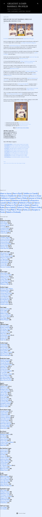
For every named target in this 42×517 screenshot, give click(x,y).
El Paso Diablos (4, 310)
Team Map (27, 11)
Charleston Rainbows (5, 416)
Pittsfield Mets (3, 464)
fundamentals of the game (28, 38)
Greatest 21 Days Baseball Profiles (17, 5)
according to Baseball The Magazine (28, 42)
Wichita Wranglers (4, 319)
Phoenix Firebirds (4, 261)
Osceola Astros (4, 369)
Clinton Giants (3, 392)
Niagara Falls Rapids (5, 461)
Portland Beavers (4, 262)
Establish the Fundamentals (23, 125)
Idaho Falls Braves (4, 484)
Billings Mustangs (4, 476)
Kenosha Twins (4, 394)
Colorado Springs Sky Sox (6, 256)
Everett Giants (3, 440)
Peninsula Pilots (4, 350)
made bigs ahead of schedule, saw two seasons (16, 148)
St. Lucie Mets (3, 372)
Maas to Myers (13, 203)
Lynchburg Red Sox (5, 349)
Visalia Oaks (3, 340)
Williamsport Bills (4, 284)
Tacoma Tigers (3, 264)
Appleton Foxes (4, 386)
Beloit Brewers (3, 388)
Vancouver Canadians (5, 267)
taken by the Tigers (33, 57)
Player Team (21, 11)
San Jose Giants (4, 336)
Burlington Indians (4, 492)
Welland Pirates (4, 470)
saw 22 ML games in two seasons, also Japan (16, 152)
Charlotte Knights (4, 292)
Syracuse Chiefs (4, 245)
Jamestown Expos (4, 459)
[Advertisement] (21, 175)
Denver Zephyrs (4, 223)
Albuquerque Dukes (5, 253)
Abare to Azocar (5, 193)
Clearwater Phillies (4, 361)
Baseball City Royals (5, 360)
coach (15, 163)
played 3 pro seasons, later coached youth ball (16, 145)
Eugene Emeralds (4, 439)
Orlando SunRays (4, 304)
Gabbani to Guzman (8, 198)
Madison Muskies (4, 395)
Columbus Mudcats (5, 295)
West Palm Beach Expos (5, 378)
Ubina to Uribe (35, 207)
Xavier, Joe (27, 210)
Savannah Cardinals (5, 425)
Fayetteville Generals (5, 419)
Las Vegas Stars (3, 259)
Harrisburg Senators (5, 278)
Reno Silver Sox (4, 330)
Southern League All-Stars (6, 288)
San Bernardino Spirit (5, 335)
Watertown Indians (4, 468)
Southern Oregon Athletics (6, 442)
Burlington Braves (4, 389)
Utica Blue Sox (3, 467)
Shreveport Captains (5, 316)
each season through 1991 (23, 84)
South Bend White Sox (5, 402)
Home (8, 11)
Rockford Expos (4, 400)
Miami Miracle (3, 368)
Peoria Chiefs (3, 397)
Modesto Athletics (4, 327)
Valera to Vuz (5, 210)
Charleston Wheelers (5, 417)
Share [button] (5, 161)
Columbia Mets (4, 414)
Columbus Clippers (5, 237)
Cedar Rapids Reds (5, 391)
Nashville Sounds (4, 230)
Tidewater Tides (4, 247)
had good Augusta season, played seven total (16, 151)
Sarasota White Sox (4, 375)
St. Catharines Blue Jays (5, 465)
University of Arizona (23, 58)
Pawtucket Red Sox (5, 240)
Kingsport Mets (4, 498)
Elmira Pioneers (4, 453)
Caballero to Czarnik (30, 193)
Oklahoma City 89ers (5, 231)
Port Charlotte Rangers (6, 371)
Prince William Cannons (6, 352)
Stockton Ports (4, 338)
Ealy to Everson (23, 196)
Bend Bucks (3, 436)
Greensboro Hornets (5, 422)
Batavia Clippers (4, 451)
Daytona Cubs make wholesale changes (25, 124)
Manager (23, 163)
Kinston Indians (4, 347)
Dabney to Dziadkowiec (8, 196)
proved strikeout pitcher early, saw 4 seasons (16, 157)
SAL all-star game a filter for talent (24, 122)
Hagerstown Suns (4, 276)
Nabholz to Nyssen (25, 203)
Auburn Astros (4, 450)
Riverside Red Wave (5, 332)
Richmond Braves (4, 242)
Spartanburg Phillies (5, 426)
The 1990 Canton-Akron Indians (22, 127)
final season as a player (14, 68)
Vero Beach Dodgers (5, 377)
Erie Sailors (2, 454)
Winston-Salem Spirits (5, 355)
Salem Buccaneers (4, 354)
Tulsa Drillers (3, 318)
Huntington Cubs (4, 495)
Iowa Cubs (2, 226)
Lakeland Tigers (4, 366)
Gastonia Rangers (4, 420)
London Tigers (4, 279)
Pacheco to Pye (11, 205)
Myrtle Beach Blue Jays (5, 423)
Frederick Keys (3, 346)
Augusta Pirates (4, 412)
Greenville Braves (4, 296)
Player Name (14, 11)
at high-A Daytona (30, 89)
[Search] (37, 3)
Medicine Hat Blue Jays (5, 485)
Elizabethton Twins (5, 493)
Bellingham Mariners (5, 434)
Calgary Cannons (4, 254)
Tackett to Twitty (23, 207)
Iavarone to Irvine (34, 198)
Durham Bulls (3, 344)
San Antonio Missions (5, 315)
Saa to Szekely (10, 207)
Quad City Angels (4, 399)
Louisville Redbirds (5, 228)
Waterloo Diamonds (5, 405)
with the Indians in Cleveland (32, 88)
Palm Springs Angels (5, 329)
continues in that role (21, 101)
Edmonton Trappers (5, 257)
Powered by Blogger (21, 513)
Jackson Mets (3, 312)
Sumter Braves (3, 428)
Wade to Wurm (16, 210)
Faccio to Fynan (35, 196)
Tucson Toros (3, 265)
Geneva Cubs (3, 456)
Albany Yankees (4, 273)
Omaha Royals (3, 233)
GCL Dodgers (3, 507)
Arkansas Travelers (4, 309)
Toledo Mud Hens (4, 248)
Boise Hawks (3, 437)
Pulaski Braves (3, 502)
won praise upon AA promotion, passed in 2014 (16, 147)
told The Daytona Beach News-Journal (14, 93)
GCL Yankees (3, 509)
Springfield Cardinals (5, 403)
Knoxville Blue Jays (4, 299)
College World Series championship (27, 61)
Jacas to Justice (5, 200)
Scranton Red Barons (5, 239)
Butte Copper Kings (5, 478)
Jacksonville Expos (4, 298)
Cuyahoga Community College (31, 71)
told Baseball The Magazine (14, 45)
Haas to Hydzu (22, 198)
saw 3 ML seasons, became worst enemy (16, 144)
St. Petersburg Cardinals (6, 374)
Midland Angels (4, 313)
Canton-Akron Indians (10, 163)
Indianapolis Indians (5, 225)
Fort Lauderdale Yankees (6, 364)
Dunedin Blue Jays (4, 363)
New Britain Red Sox (5, 281)
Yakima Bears (3, 445)
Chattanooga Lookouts (5, 293)
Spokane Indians (4, 443)
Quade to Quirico (24, 205)
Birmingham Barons (5, 290)
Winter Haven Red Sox (5, 380)
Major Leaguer (19, 163)
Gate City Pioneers (4, 479)
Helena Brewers (4, 482)
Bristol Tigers (3, 490)
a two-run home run (29, 62)
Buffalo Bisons (3, 222)
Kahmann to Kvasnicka (19, 200)
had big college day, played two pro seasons (16, 149)
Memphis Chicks (4, 302)
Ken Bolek (6, 38)
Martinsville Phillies (5, 499)
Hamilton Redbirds (5, 457)
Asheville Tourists (4, 411)
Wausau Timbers (4, 406)
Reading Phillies (4, 282)
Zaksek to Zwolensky (13, 212)
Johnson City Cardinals (5, 496)
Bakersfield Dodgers (5, 326)
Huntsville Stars (4, 301)
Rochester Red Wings (5, 243)
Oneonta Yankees (4, 462)
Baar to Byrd (17, 193)
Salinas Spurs (3, 333)
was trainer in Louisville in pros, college (15, 155)
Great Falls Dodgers (5, 481)
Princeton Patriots (4, 501)
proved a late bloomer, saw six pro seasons (15, 154)
